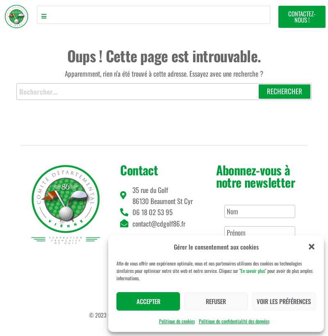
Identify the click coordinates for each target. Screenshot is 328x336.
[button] (312, 247)
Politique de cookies (177, 321)
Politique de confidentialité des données (234, 321)
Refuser (216, 301)
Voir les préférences (284, 301)
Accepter (148, 301)
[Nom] (259, 211)
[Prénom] (259, 232)
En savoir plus (253, 270)
